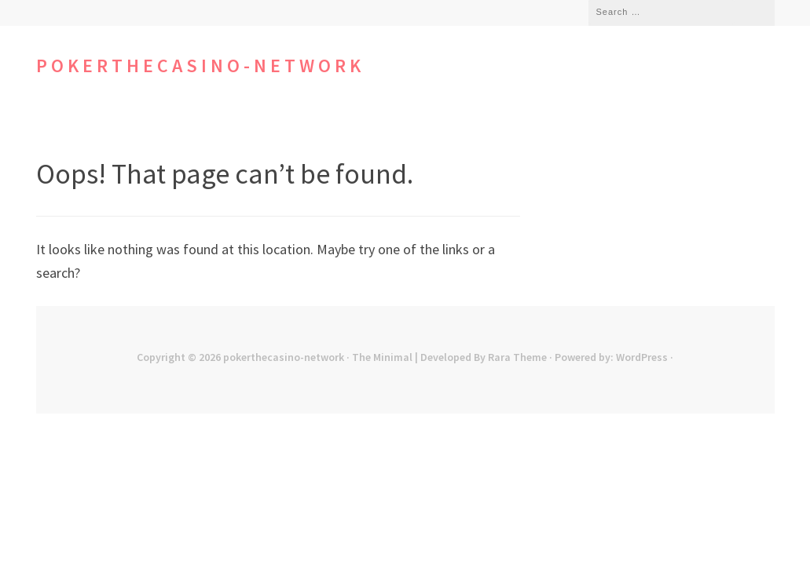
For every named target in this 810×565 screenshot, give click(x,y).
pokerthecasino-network (200, 65)
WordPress (642, 357)
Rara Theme (517, 357)
